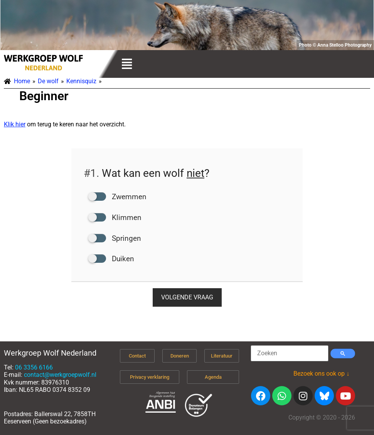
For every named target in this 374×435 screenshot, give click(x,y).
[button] (127, 64)
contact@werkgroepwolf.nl (60, 374)
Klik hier (14, 124)
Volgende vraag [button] (187, 297)
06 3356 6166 (34, 367)
